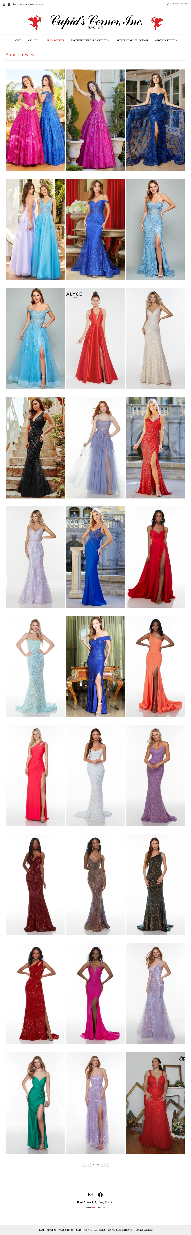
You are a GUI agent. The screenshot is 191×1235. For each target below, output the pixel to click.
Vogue (94, 1207)
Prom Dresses (55, 40)
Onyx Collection (166, 40)
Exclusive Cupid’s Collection (90, 40)
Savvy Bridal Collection (132, 40)
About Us (33, 40)
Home (17, 40)
